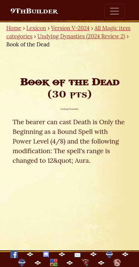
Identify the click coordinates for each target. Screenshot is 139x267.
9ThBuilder (33, 11)
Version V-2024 (70, 28)
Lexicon (36, 28)
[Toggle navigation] (114, 11)
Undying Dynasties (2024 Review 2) (81, 36)
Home (13, 28)
